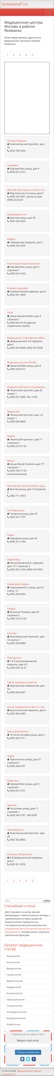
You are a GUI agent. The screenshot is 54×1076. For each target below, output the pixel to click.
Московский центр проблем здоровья (28, 485)
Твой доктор (14, 657)
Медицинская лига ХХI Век (22, 362)
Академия (12, 165)
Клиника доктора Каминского (23, 263)
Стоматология (14, 1005)
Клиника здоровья (17, 288)
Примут (11, 608)
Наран (10, 535)
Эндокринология (16, 1018)
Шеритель (13, 780)
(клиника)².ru (15, 4)
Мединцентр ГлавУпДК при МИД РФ (27, 337)
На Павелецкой (15, 510)
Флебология (13, 1024)
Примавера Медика (18, 584)
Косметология (14, 993)
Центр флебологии (17, 731)
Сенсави (12, 633)
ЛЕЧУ (10, 312)
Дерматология (15, 981)
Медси (10, 460)
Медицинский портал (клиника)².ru (21, 1072)
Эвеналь (12, 805)
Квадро (11, 239)
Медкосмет (13, 411)
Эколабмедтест (15, 829)
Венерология (14, 968)
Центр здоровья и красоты (22, 682)
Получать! (28, 1052)
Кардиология (14, 987)
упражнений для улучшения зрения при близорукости (27, 930)
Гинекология (14, 974)
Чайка (10, 756)
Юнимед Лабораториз (19, 854)
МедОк (11, 436)
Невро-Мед (13, 559)
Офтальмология (16, 999)
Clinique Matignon (17, 140)
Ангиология (13, 962)
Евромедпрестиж (16, 214)
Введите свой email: (28, 1040)
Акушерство (13, 956)
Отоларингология (17, 1012)
